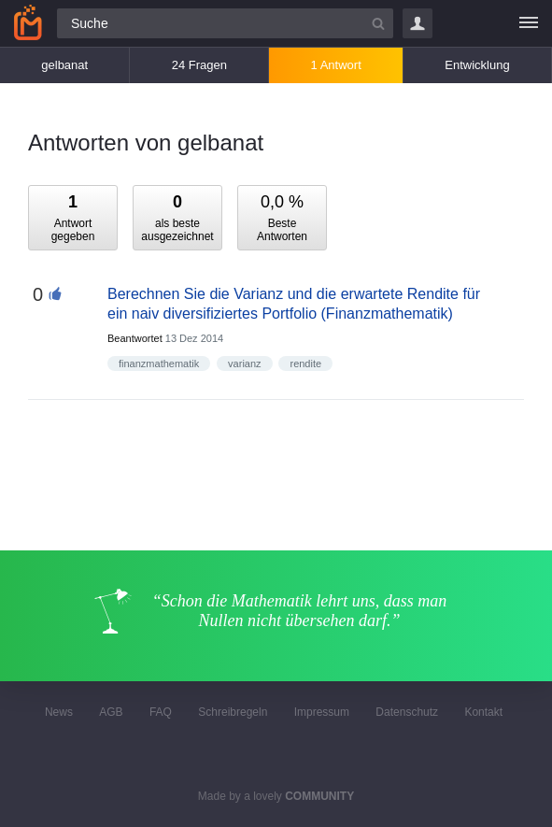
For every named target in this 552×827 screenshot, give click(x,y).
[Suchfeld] (225, 23)
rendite (305, 363)
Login (417, 23)
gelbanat (64, 65)
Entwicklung (477, 65)
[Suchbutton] (378, 23)
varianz (244, 363)
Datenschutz (406, 712)
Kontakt (483, 712)
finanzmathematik (159, 363)
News (59, 712)
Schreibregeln (232, 712)
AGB (110, 712)
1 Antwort (336, 65)
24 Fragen (199, 65)
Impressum (321, 712)
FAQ (160, 712)
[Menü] (528, 23)
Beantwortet (135, 338)
